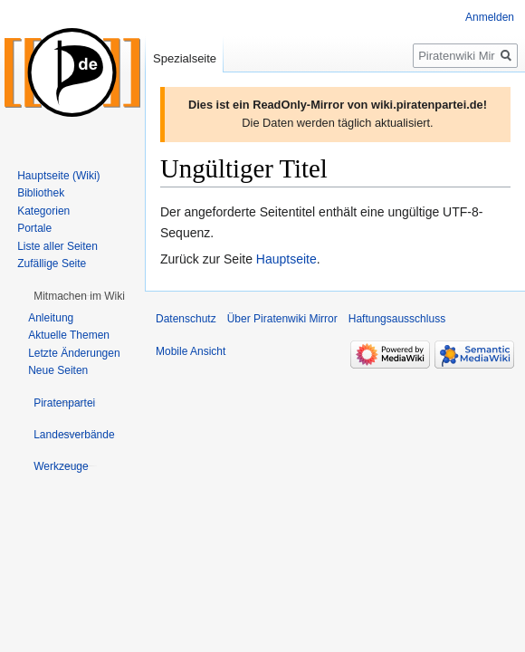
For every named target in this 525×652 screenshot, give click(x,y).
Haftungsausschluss (396, 318)
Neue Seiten (58, 370)
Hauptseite (286, 259)
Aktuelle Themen (69, 335)
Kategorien (43, 211)
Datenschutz (186, 318)
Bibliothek (40, 193)
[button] (79, 296)
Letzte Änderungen (73, 353)
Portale (34, 228)
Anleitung (50, 318)
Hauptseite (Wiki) (58, 175)
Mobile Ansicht (190, 351)
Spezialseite (184, 58)
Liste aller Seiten (57, 246)
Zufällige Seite (51, 263)
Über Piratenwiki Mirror (282, 318)
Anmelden (489, 17)
